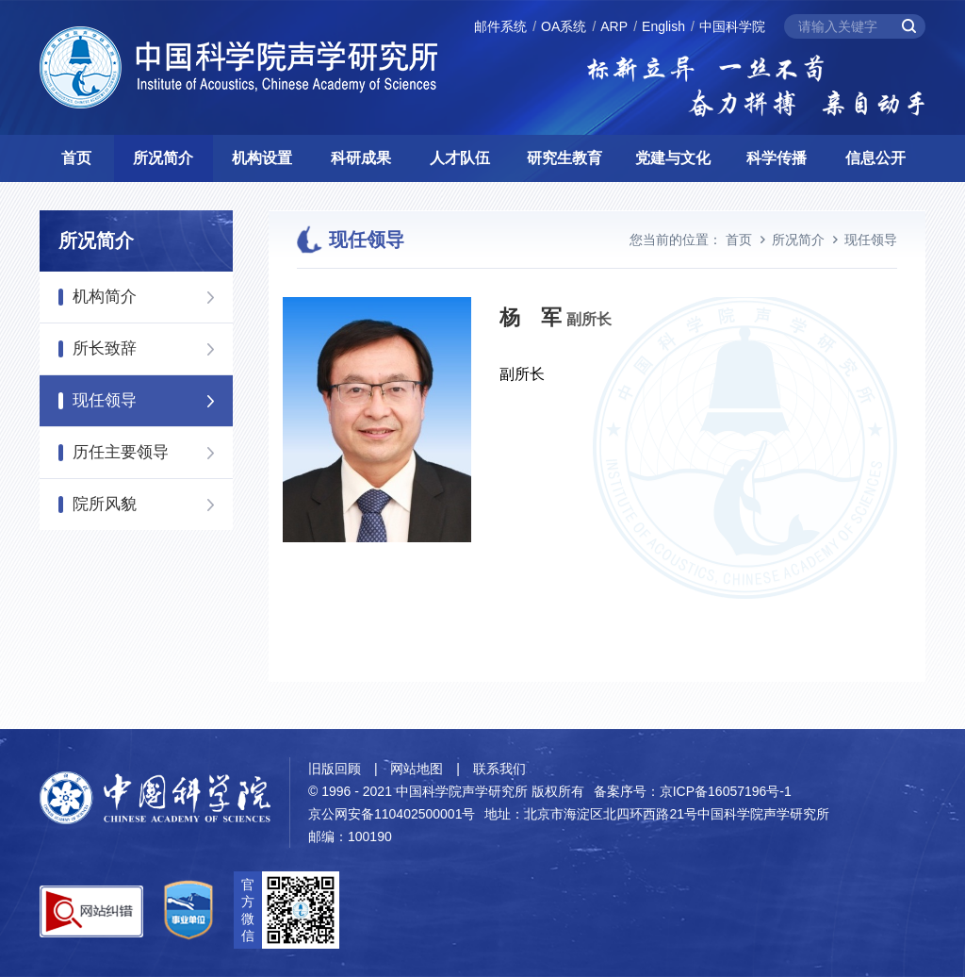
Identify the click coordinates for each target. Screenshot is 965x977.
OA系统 (563, 26)
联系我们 (499, 768)
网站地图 (416, 768)
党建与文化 (673, 158)
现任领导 (105, 400)
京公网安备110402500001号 (391, 813)
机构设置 (262, 158)
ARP (614, 26)
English (663, 26)
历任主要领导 (121, 452)
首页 (76, 158)
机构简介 (105, 297)
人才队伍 (460, 158)
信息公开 (875, 158)
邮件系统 (500, 26)
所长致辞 (105, 348)
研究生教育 (564, 158)
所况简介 (163, 158)
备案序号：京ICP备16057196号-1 (693, 791)
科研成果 (361, 158)
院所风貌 (105, 504)
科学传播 (776, 158)
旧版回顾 (334, 768)
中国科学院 (732, 26)
